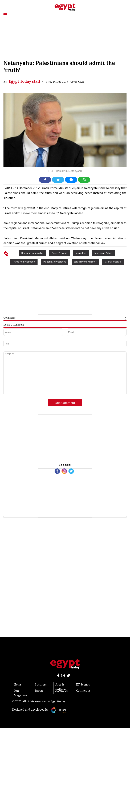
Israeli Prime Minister (85, 261)
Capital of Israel (113, 261)
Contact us (83, 690)
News (18, 684)
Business (41, 684)
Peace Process (59, 252)
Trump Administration (23, 261)
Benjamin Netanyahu (32, 252)
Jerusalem (81, 252)
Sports (39, 690)
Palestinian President (54, 261)
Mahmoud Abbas (103, 252)
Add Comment (65, 403)
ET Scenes (83, 684)
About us (61, 690)
